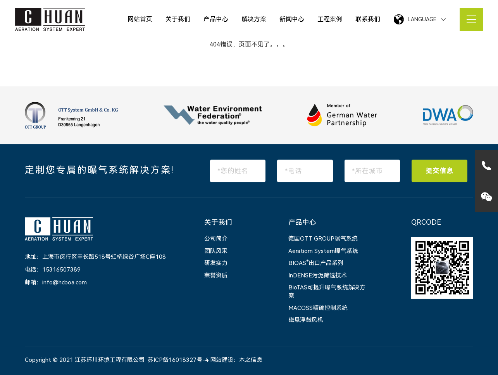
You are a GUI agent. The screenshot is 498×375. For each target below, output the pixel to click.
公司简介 (215, 239)
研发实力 (215, 263)
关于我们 (177, 19)
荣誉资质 (215, 275)
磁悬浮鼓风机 (305, 320)
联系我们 (367, 19)
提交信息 (439, 171)
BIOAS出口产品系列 (315, 263)
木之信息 (250, 360)
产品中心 (215, 19)
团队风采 (215, 251)
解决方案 (253, 19)
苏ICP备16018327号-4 (178, 360)
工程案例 (329, 19)
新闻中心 (291, 19)
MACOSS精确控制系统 (318, 308)
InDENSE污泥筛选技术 (317, 275)
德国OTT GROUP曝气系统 (323, 239)
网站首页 (140, 19)
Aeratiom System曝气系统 (323, 251)
